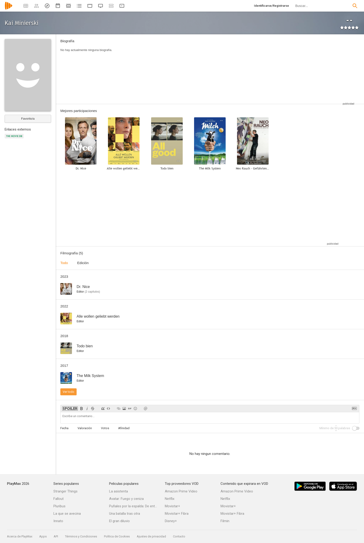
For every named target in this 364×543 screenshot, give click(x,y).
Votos (105, 428)
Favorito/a (28, 118)
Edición (83, 263)
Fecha (64, 428)
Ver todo (68, 391)
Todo (64, 263)
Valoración (85, 428)
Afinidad (124, 428)
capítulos (92, 291)
